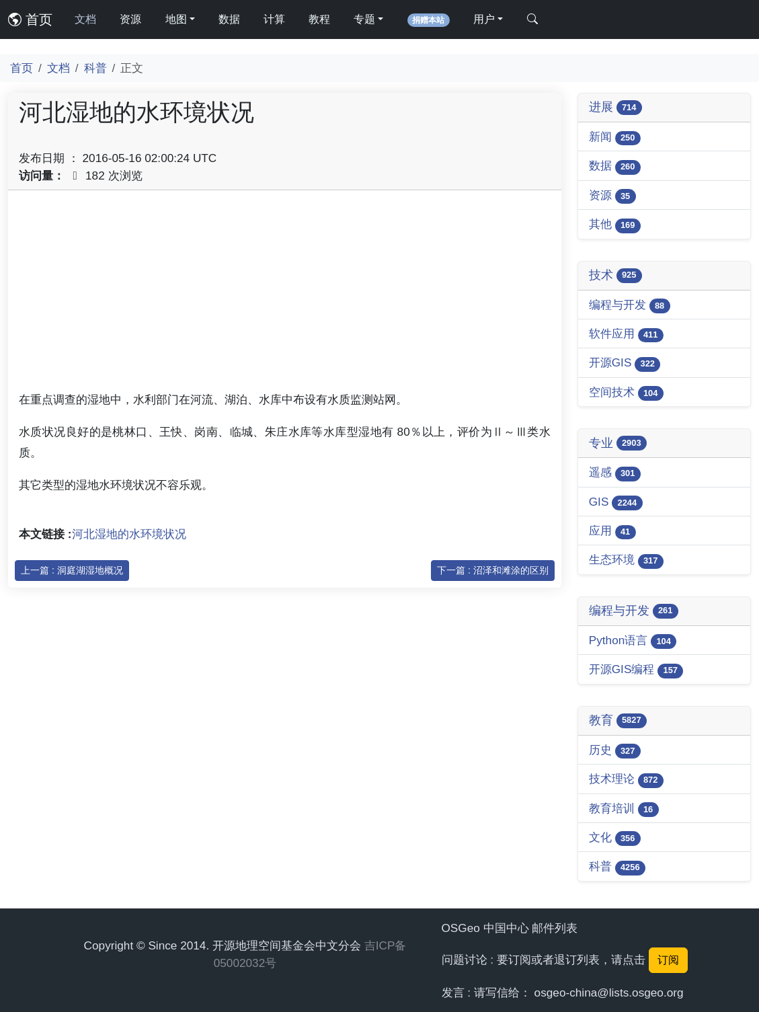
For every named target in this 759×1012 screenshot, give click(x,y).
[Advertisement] (285, 295)
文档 (85, 19)
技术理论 (626, 779)
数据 (229, 19)
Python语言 (633, 641)
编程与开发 (629, 305)
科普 (95, 68)
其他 (615, 225)
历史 (615, 750)
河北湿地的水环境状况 (129, 534)
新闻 (615, 137)
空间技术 (626, 393)
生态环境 (626, 560)
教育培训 (624, 809)
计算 (274, 19)
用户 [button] (484, 19)
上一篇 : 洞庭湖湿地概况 (72, 570)
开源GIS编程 (636, 670)
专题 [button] (364, 19)
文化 (615, 838)
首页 (30, 19)
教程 (319, 19)
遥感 (615, 473)
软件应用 (626, 334)
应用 (612, 531)
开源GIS (625, 363)
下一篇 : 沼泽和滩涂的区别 (493, 570)
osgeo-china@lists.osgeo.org (609, 992)
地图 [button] (176, 19)
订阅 (668, 960)
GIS (616, 502)
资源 (130, 19)
